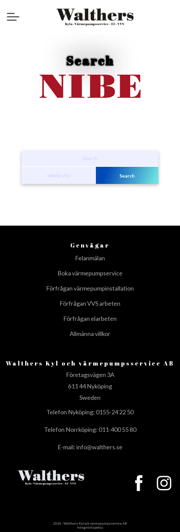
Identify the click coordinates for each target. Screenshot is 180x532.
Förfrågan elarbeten (90, 318)
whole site (58, 175)
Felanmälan (90, 258)
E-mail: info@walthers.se (90, 447)
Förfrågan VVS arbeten (90, 303)
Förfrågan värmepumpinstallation (90, 288)
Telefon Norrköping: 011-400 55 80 (90, 429)
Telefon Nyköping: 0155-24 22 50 (90, 412)
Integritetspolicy (90, 527)
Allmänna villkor (90, 333)
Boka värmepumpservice (90, 273)
